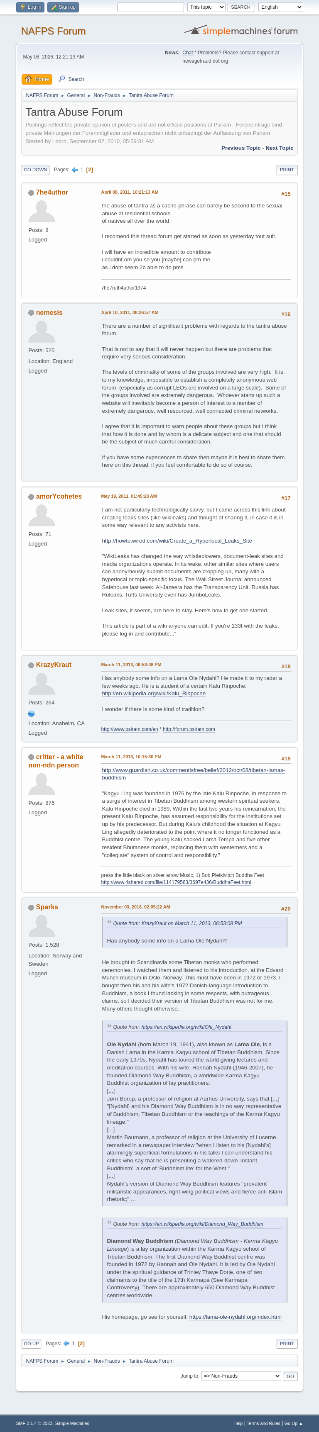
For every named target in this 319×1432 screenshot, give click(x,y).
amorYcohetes (59, 496)
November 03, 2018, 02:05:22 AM (135, 906)
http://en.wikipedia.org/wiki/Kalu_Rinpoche (154, 693)
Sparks (47, 907)
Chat (187, 53)
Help (238, 1423)
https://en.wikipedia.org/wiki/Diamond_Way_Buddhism (202, 1224)
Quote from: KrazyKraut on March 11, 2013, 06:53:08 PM (177, 923)
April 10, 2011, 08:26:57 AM (129, 312)
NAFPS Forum (53, 31)
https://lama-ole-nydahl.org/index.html (235, 1317)
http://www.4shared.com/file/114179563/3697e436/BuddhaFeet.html (176, 882)
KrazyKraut (53, 664)
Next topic (279, 148)
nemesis (49, 312)
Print (287, 169)
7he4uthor (52, 192)
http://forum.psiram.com (189, 729)
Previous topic (241, 148)
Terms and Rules (263, 1423)
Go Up (31, 1343)
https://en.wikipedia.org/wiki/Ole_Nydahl (186, 1027)
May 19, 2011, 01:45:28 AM (129, 496)
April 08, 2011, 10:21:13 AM (129, 192)
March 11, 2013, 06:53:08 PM (131, 664)
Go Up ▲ (294, 1423)
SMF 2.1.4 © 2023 (34, 1423)
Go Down (35, 169)
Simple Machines (72, 1423)
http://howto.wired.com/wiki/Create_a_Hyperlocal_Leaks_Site (177, 541)
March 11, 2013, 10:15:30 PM (131, 756)
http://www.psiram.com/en (129, 729)
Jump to (190, 1376)
